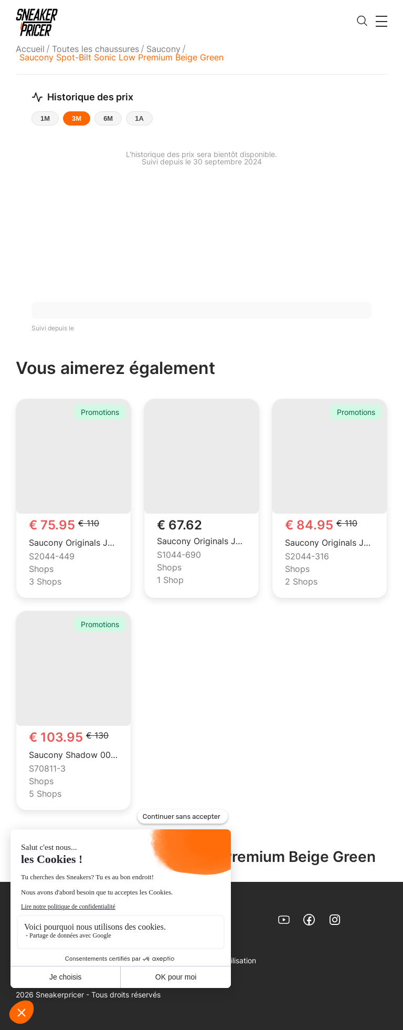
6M (108, 118)
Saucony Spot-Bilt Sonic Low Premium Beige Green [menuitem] (121, 57)
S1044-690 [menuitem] (179, 555)
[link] (37, 22)
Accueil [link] (30, 49)
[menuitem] (32, 49)
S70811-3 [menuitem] (47, 769)
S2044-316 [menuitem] (307, 556)
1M (45, 118)
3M (76, 118)
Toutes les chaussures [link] (95, 49)
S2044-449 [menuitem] (52, 556)
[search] (362, 21)
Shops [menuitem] (41, 569)
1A (139, 118)
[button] (381, 21)
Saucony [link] (163, 49)
